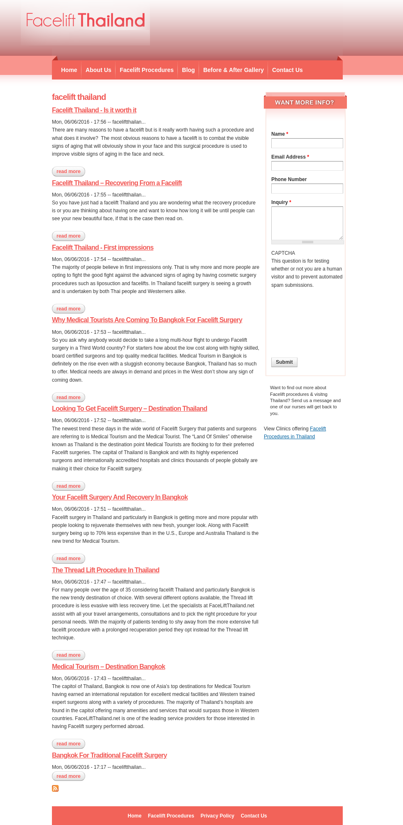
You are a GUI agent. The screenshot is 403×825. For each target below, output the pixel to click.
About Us (98, 70)
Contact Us (287, 70)
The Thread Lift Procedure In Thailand (105, 570)
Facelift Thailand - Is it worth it (94, 110)
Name (279, 134)
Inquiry (281, 202)
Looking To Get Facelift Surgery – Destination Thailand (129, 408)
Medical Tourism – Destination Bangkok (108, 666)
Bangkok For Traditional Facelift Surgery (109, 755)
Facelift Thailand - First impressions (102, 247)
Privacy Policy (217, 816)
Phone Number (289, 179)
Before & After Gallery (233, 70)
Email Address (290, 157)
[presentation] (305, 319)
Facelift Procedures (147, 70)
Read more (71, 171)
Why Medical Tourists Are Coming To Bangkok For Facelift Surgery (147, 319)
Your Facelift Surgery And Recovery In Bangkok (120, 497)
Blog (188, 70)
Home (69, 70)
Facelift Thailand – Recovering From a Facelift (117, 182)
